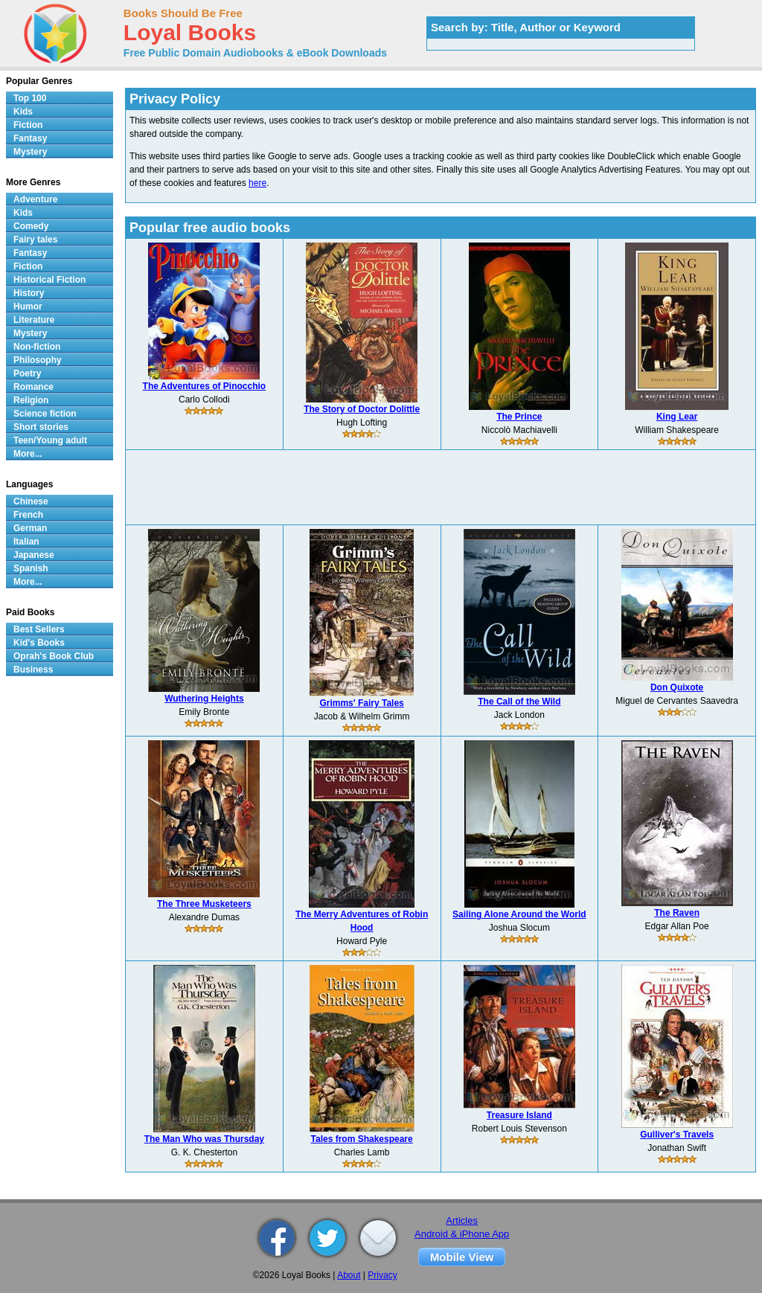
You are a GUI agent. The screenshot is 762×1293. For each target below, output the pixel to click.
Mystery (30, 152)
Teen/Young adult (50, 440)
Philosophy (37, 360)
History (28, 293)
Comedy (30, 226)
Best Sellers (39, 629)
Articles (462, 1220)
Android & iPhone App (461, 1233)
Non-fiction (36, 346)
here (257, 183)
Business (33, 669)
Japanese (33, 555)
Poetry (27, 373)
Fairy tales (35, 239)
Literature (33, 320)
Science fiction (45, 413)
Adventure (35, 199)
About (348, 1275)
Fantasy (30, 138)
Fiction (27, 125)
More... (27, 454)
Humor (27, 306)
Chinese (30, 501)
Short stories (40, 427)
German (30, 528)
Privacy (382, 1275)
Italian (26, 541)
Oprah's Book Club (53, 656)
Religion (30, 400)
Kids (23, 111)
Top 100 (29, 98)
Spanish (30, 568)
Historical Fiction (49, 280)
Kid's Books (39, 643)
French (28, 515)
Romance (33, 387)
